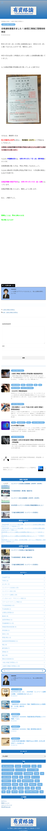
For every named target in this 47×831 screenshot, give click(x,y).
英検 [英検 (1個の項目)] (14, 788)
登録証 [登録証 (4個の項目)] (39, 784)
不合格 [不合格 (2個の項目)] (36, 773)
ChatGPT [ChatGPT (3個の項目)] (18, 766)
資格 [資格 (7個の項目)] (33, 788)
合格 (4, 312)
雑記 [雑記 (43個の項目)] (8, 791)
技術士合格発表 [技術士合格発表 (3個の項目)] (6, 784)
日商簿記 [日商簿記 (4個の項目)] (15, 784)
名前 (3, 346)
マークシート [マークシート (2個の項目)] (18, 773)
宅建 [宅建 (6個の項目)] (14, 780)
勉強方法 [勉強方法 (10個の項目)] (15, 777)
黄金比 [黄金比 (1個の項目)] (21, 791)
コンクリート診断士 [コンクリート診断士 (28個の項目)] (33, 770)
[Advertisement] (23, 236)
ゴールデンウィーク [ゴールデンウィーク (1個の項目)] (7, 773)
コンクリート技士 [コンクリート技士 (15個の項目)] (20, 770)
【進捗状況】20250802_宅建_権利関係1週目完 (26, 729)
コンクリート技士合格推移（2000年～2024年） (25, 498)
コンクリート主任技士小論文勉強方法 (22, 550)
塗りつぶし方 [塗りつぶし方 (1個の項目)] (35, 777)
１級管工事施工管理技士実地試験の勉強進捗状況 (27, 373)
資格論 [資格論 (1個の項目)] (38, 788)
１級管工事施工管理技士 (9, 309)
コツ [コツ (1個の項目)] (39, 766)
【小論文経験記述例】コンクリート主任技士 (24, 512)
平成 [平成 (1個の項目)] (19, 780)
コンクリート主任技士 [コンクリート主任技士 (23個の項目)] (7, 770)
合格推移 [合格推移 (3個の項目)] (27, 777)
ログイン (4, 801)
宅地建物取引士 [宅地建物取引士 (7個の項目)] (6, 780)
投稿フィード (5, 803)
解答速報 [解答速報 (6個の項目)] (20, 788)
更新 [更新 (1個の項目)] (26, 784)
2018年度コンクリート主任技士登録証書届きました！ (27, 505)
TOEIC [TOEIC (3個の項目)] (34, 766)
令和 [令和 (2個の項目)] (42, 773)
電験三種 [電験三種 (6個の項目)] (14, 791)
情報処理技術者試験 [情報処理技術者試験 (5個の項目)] (28, 780)
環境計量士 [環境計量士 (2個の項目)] (32, 784)
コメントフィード (6, 805)
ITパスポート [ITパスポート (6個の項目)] (26, 766)
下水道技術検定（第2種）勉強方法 (21, 491)
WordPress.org (5, 807)
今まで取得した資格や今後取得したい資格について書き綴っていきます (23, 826)
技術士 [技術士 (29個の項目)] (37, 780)
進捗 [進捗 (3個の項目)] (3, 791)
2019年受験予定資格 (17, 425)
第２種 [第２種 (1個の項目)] (4, 788)
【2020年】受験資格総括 (19, 391)
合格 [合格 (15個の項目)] (21, 777)
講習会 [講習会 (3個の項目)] (27, 788)
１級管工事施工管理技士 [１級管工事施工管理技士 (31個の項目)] (32, 791)
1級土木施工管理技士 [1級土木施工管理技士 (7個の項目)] (7, 766)
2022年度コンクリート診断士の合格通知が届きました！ (18, 532)
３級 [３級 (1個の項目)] (41, 791)
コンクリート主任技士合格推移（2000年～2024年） (27, 483)
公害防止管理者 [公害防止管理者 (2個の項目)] (6, 777)
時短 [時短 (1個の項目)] (21, 784)
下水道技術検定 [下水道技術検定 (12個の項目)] (28, 773)
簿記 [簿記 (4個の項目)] (9, 788)
